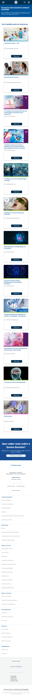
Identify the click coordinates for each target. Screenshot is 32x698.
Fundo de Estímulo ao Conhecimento (11, 536)
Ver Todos (4, 620)
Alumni (3, 528)
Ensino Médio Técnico (7, 548)
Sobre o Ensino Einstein (7, 504)
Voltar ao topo (16, 465)
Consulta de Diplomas (7, 637)
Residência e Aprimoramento (9, 564)
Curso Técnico (5, 552)
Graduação (4, 556)
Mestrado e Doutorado (7, 572)
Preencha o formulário (16, 455)
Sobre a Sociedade (6, 500)
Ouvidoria (4, 653)
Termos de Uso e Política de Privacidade (16, 689)
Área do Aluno (5, 629)
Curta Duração (5, 576)
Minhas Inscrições (6, 641)
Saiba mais (16, 56)
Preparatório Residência (8, 560)
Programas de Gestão (7, 580)
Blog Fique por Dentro (7, 519)
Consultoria (4, 612)
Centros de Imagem (6, 596)
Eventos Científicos (6, 583)
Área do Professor (6, 633)
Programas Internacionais (8, 540)
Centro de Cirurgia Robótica (8, 604)
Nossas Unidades (6, 508)
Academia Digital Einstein (8, 587)
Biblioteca (4, 512)
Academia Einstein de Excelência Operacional (13, 515)
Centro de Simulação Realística (9, 600)
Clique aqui (13, 676)
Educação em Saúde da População (10, 532)
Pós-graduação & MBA (7, 568)
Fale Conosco (5, 649)
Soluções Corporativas (7, 616)
